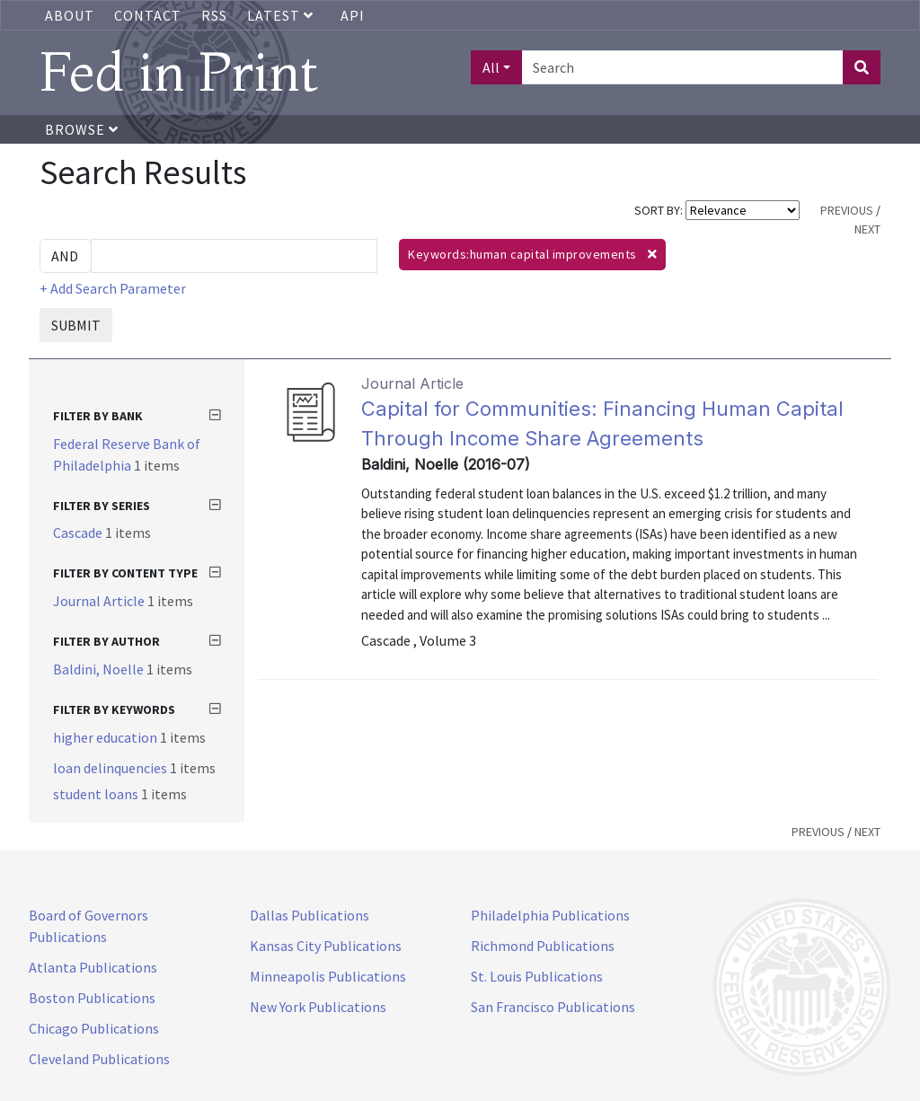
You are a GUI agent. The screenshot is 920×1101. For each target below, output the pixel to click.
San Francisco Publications (553, 1007)
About (69, 15)
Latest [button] (282, 15)
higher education (106, 737)
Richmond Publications (543, 946)
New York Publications (318, 1007)
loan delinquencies (111, 768)
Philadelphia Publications (550, 915)
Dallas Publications (309, 915)
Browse (82, 129)
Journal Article (100, 601)
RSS (214, 15)
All (491, 67)
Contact (147, 15)
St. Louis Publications (537, 976)
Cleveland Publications (99, 1059)
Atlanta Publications (93, 967)
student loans (97, 794)
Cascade (79, 533)
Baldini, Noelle (99, 669)
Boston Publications (92, 998)
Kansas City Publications (326, 946)
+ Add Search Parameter (113, 288)
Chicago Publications (94, 1028)
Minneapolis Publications (328, 976)
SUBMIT (76, 325)
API (353, 15)
